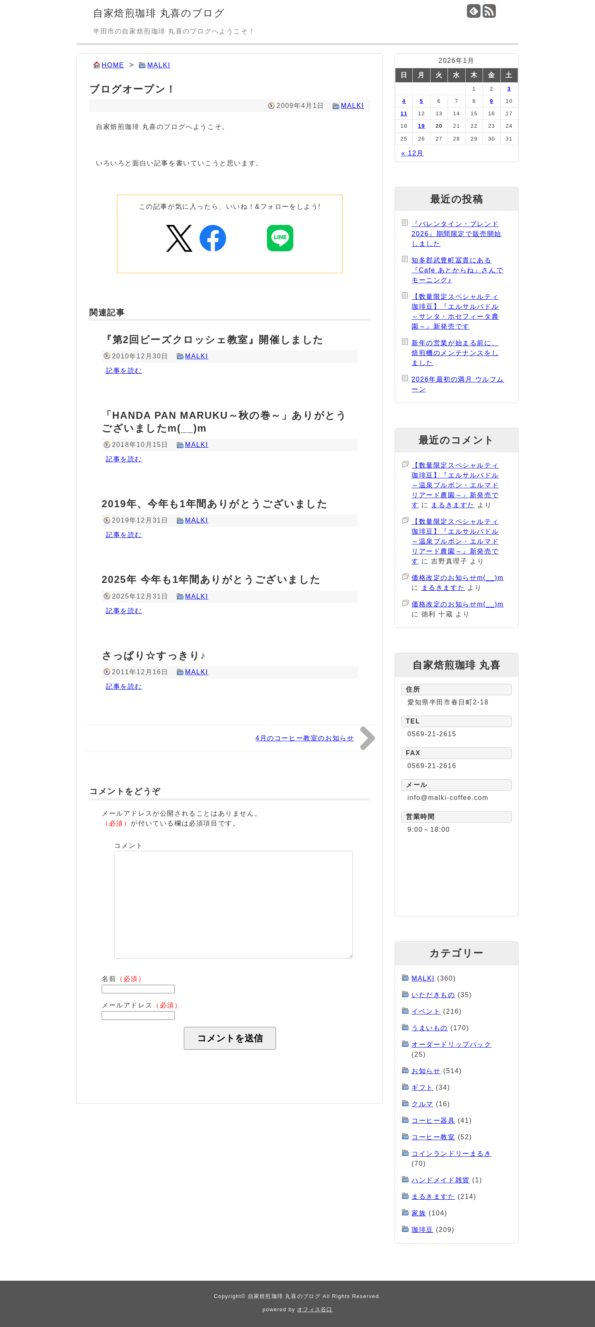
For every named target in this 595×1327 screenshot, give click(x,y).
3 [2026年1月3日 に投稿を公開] (509, 89)
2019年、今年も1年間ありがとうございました (215, 503)
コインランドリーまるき (452, 1153)
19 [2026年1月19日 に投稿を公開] (421, 126)
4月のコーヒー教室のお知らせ (304, 738)
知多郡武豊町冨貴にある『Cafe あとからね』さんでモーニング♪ (457, 270)
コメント (128, 845)
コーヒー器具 (433, 1120)
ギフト (422, 1087)
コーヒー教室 (433, 1137)
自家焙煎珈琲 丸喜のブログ (159, 13)
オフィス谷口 (315, 1309)
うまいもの (430, 1027)
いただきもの (433, 994)
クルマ (422, 1103)
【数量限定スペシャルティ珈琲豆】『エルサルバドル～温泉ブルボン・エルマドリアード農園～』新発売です (455, 485)
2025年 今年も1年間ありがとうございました (211, 579)
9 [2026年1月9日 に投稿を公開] (491, 101)
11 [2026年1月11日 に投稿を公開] (403, 113)
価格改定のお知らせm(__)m (458, 577)
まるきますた (453, 504)
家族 (419, 1213)
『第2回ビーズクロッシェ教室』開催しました (213, 339)
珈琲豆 (422, 1229)
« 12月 (412, 153)
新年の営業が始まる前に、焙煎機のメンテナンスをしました (455, 352)
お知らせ (426, 1070)
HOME (113, 65)
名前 (123, 978)
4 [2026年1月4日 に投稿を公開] (404, 101)
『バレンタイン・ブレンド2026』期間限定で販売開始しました (457, 233)
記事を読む (124, 370)
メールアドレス (142, 1005)
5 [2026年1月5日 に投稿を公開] (421, 101)
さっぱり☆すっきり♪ (154, 655)
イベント (426, 1011)
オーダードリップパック (452, 1044)
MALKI (158, 65)
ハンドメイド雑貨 (441, 1180)
